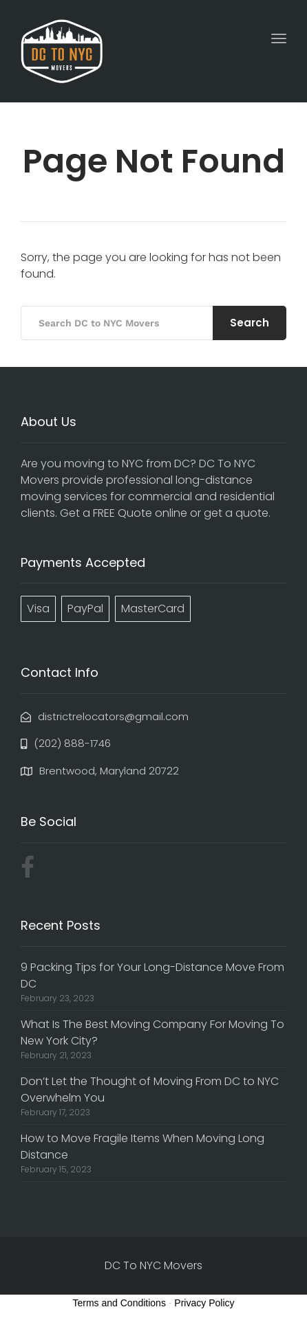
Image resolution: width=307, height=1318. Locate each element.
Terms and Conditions (119, 1302)
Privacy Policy (204, 1302)
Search (249, 322)
